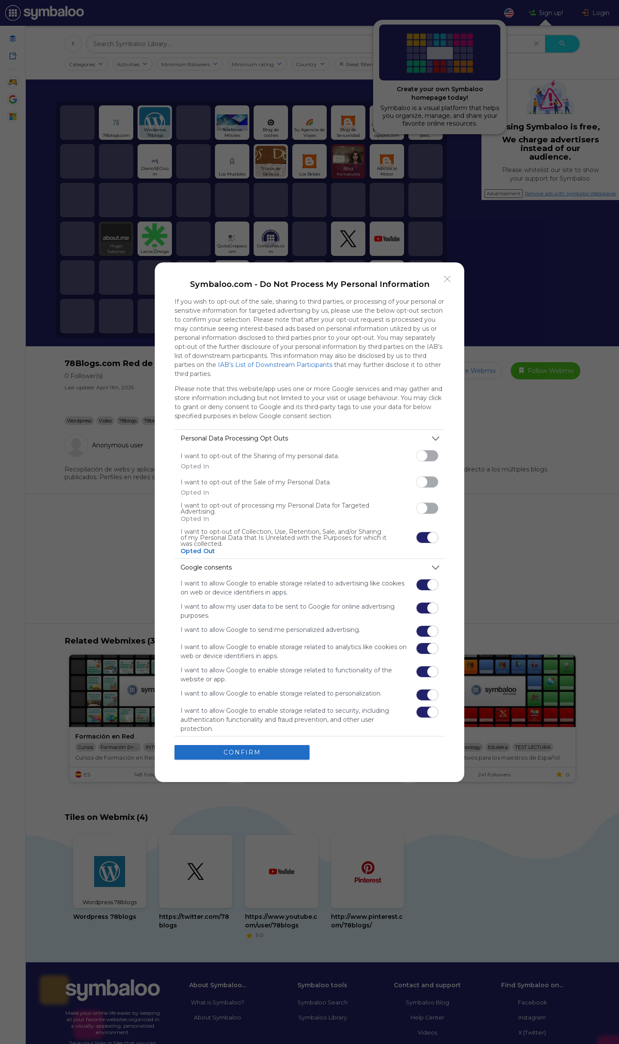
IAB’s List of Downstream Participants (275, 365)
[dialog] (309, 522)
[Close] (447, 279)
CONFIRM (242, 752)
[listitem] (309, 438)
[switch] (427, 456)
